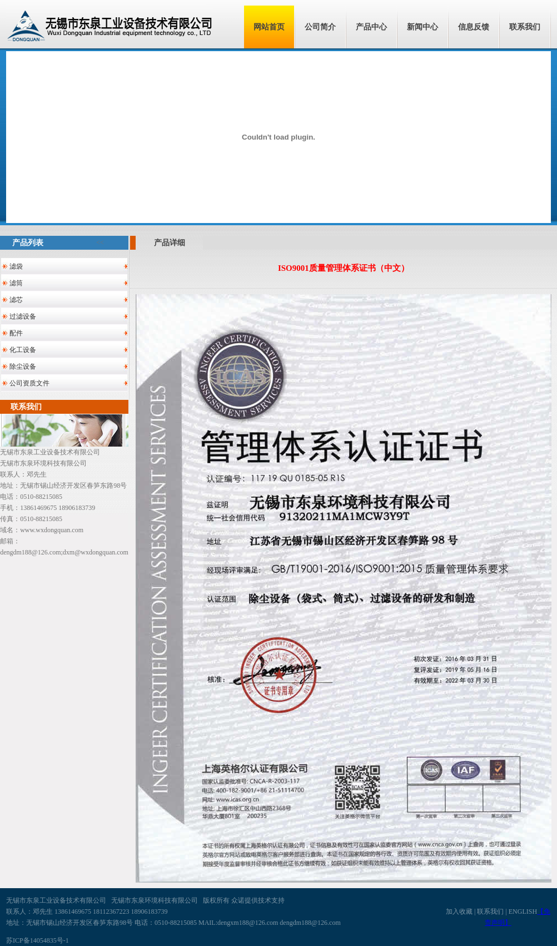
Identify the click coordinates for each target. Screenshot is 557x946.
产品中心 (371, 27)
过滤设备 (22, 316)
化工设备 (22, 350)
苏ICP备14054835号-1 (37, 940)
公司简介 (320, 27)
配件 (16, 333)
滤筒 (16, 283)
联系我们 (524, 27)
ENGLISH (523, 911)
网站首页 (269, 27)
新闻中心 (422, 27)
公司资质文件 (29, 383)
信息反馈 (473, 27)
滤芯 (16, 300)
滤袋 (16, 266)
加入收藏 (459, 911)
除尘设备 (22, 366)
